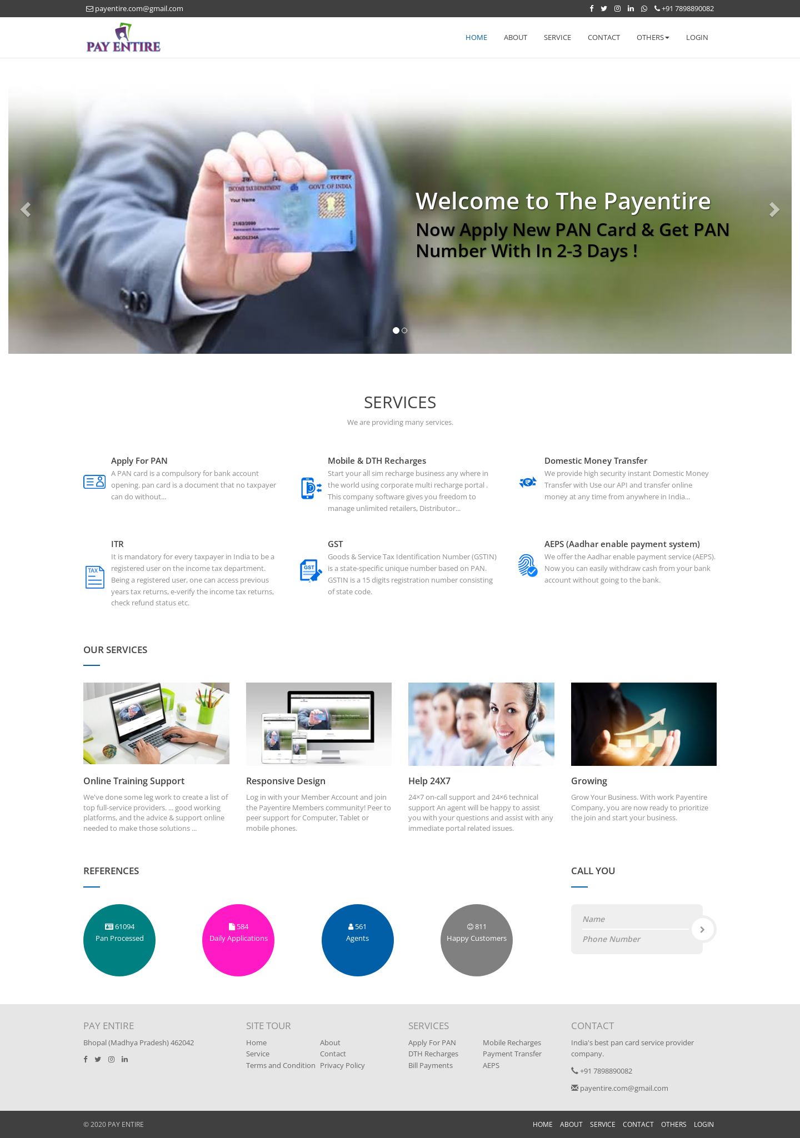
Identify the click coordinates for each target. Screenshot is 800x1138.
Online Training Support (133, 781)
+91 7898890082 (684, 8)
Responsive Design (286, 781)
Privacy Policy (342, 1065)
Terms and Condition (281, 1065)
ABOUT (515, 37)
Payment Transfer (512, 1054)
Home (256, 1042)
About (330, 1042)
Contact (333, 1054)
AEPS (491, 1065)
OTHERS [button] (653, 37)
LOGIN (697, 37)
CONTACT (604, 37)
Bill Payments (430, 1065)
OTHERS (674, 1124)
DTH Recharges (433, 1054)
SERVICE (557, 37)
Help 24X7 (429, 781)
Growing (589, 781)
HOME (476, 37)
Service (257, 1054)
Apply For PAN (432, 1042)
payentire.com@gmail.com (134, 8)
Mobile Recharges (512, 1042)
